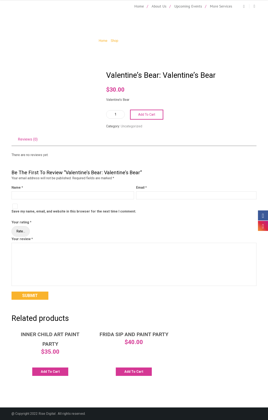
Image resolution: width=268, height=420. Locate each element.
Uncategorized (131, 126)
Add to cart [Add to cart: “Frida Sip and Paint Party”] (133, 372)
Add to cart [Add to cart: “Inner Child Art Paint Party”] (50, 372)
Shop (114, 41)
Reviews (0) (28, 139)
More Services (221, 6)
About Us (159, 6)
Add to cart (146, 115)
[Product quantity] (115, 114)
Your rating (21, 222)
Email (141, 188)
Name (17, 188)
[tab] (30, 139)
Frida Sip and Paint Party (133, 335)
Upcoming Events (188, 6)
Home (139, 6)
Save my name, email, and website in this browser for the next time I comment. (74, 212)
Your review (22, 239)
